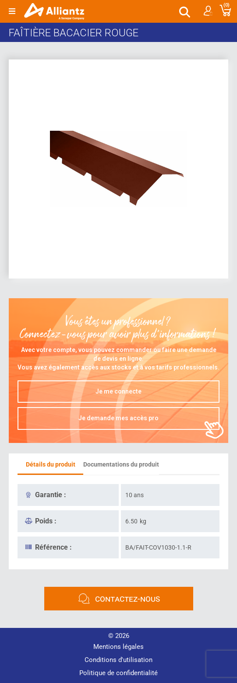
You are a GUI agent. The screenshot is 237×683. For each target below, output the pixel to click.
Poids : (46, 521)
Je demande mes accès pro (118, 418)
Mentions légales (118, 647)
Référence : (53, 547)
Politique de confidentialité (118, 673)
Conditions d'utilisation (118, 660)
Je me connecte (118, 391)
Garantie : (50, 495)
